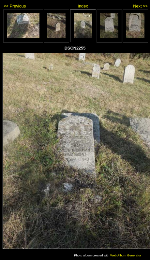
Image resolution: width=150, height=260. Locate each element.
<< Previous (15, 6)
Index (83, 6)
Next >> (140, 6)
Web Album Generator (125, 255)
